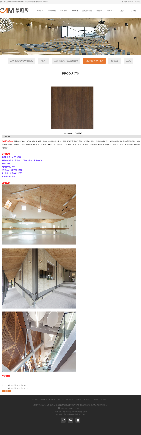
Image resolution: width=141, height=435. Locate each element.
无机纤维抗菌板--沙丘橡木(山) (18, 388)
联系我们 (137, 2)
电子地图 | (125, 2)
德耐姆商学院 (87, 11)
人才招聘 (122, 11)
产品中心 (75, 11)
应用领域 (63, 11)
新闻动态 (110, 11)
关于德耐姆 (52, 11)
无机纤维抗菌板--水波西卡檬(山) (18, 385)
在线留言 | (131, 2)
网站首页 (40, 11)
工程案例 (99, 11)
